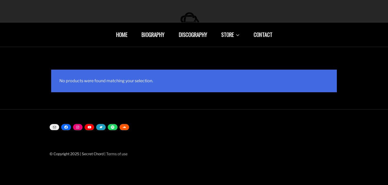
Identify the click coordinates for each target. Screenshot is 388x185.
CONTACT (263, 35)
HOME (121, 35)
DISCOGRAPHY (193, 35)
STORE (230, 35)
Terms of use (117, 154)
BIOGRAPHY (152, 35)
